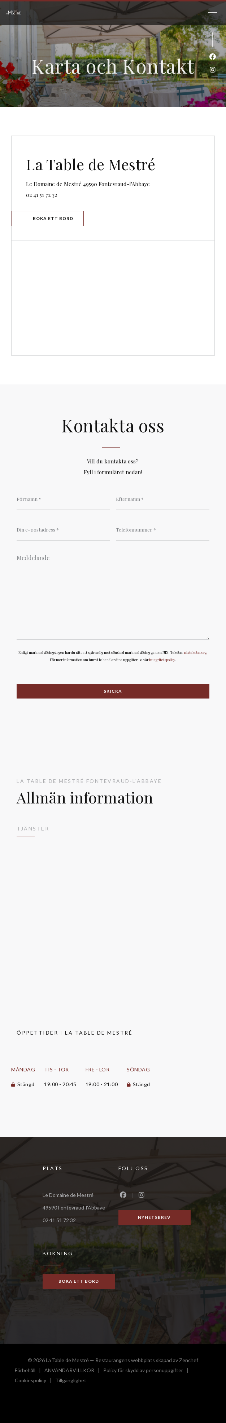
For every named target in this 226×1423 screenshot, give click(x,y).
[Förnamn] (63, 499)
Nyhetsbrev (154, 1217)
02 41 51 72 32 (41, 194)
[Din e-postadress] (63, 530)
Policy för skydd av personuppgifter (147, 1371)
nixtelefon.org (195, 652)
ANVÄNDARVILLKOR (73, 1371)
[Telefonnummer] (162, 530)
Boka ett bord (53, 218)
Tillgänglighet (70, 1381)
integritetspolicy (162, 659)
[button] (213, 13)
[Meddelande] (113, 595)
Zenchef (188, 1360)
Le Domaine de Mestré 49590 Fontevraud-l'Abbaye (120, 183)
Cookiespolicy (35, 1381)
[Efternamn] (162, 499)
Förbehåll (29, 1371)
